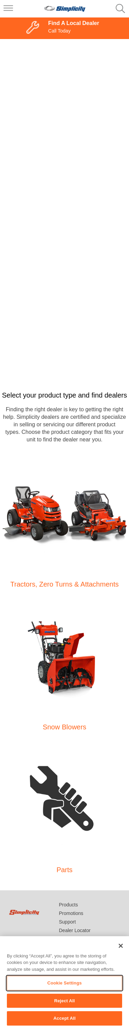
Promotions (71, 913)
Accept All (64, 1018)
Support (67, 922)
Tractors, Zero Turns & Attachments (64, 584)
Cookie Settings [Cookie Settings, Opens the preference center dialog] (64, 983)
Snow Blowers (64, 727)
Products (68, 904)
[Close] (120, 945)
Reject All (64, 1000)
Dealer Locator (74, 930)
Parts (64, 870)
